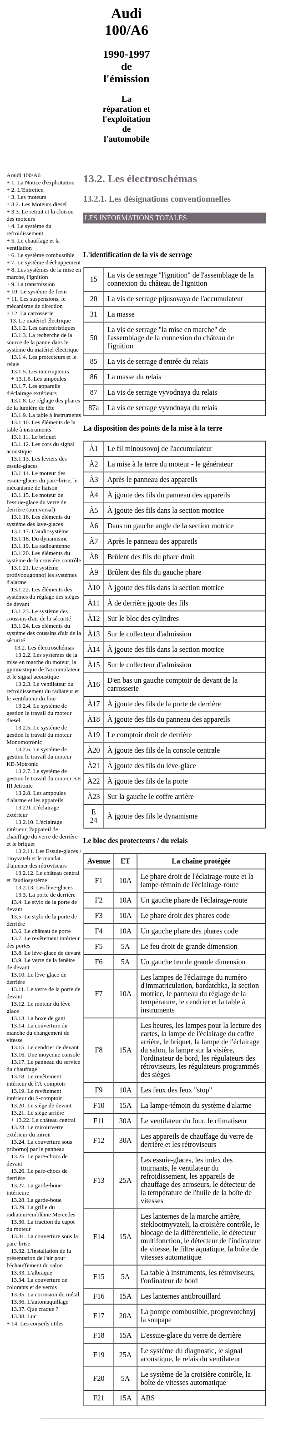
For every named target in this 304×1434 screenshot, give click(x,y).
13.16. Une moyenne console (45, 1054)
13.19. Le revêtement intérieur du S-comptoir (34, 1094)
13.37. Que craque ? (34, 1308)
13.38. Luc (23, 1316)
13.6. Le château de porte (41, 931)
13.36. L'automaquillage (39, 1301)
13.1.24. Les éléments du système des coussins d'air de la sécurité (43, 633)
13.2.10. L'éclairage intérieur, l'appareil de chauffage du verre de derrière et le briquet (41, 833)
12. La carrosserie (32, 313)
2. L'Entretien (27, 189)
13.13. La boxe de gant (38, 1018)
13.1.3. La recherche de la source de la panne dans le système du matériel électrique (42, 342)
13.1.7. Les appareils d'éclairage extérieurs (33, 389)
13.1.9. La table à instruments (46, 415)
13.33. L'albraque (31, 1272)
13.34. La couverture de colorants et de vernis (36, 1283)
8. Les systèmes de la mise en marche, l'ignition (43, 273)
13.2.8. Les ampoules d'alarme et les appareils (36, 796)
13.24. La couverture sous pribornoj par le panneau (39, 1145)
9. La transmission (33, 284)
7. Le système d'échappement (46, 262)
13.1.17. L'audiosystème (40, 531)
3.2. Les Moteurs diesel (39, 204)
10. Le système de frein (39, 291)
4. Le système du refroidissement (28, 230)
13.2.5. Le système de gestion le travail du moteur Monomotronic (38, 734)
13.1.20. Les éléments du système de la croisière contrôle (43, 557)
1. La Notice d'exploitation (43, 182)
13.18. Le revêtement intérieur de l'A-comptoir (35, 1080)
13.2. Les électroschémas (44, 647)
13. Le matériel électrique (40, 320)
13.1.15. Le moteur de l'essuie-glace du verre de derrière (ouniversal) (36, 502)
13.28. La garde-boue (36, 1199)
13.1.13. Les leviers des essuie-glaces (36, 462)
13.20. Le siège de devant (41, 1105)
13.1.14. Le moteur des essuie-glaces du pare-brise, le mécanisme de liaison (41, 480)
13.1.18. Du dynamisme (39, 538)
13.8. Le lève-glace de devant (46, 952)
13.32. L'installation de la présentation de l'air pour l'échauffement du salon (38, 1258)
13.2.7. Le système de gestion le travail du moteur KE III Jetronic (43, 778)
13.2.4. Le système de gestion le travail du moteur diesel (38, 713)
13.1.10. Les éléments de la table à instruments (41, 426)
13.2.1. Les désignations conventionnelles (157, 198)
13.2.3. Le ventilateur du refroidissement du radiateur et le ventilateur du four (42, 691)
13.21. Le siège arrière (37, 1112)
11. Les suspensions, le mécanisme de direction (36, 302)
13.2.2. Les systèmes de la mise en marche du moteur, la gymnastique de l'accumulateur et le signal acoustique (43, 665)
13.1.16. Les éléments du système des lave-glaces (38, 520)
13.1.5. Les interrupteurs (40, 371)
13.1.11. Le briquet (33, 436)
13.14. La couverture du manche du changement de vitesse (37, 1032)
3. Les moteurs (28, 197)
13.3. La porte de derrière (45, 894)
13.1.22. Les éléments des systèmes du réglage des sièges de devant (42, 596)
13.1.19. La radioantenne (40, 545)
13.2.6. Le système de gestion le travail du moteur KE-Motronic (38, 756)
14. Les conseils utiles (37, 1323)
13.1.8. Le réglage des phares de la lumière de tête (43, 404)
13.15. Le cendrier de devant (45, 1047)
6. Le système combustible (43, 255)
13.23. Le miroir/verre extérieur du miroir (34, 1131)
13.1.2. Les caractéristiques (43, 327)
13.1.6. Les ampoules (41, 378)
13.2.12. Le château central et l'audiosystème (42, 876)
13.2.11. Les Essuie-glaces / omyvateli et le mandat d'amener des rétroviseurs (43, 858)
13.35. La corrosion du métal (45, 1294)
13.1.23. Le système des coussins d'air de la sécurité (38, 615)
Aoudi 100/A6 (23, 175)
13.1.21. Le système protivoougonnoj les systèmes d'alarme (41, 575)
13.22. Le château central (46, 1119)
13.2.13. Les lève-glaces (44, 887)
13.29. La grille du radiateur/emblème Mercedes (40, 1211)
